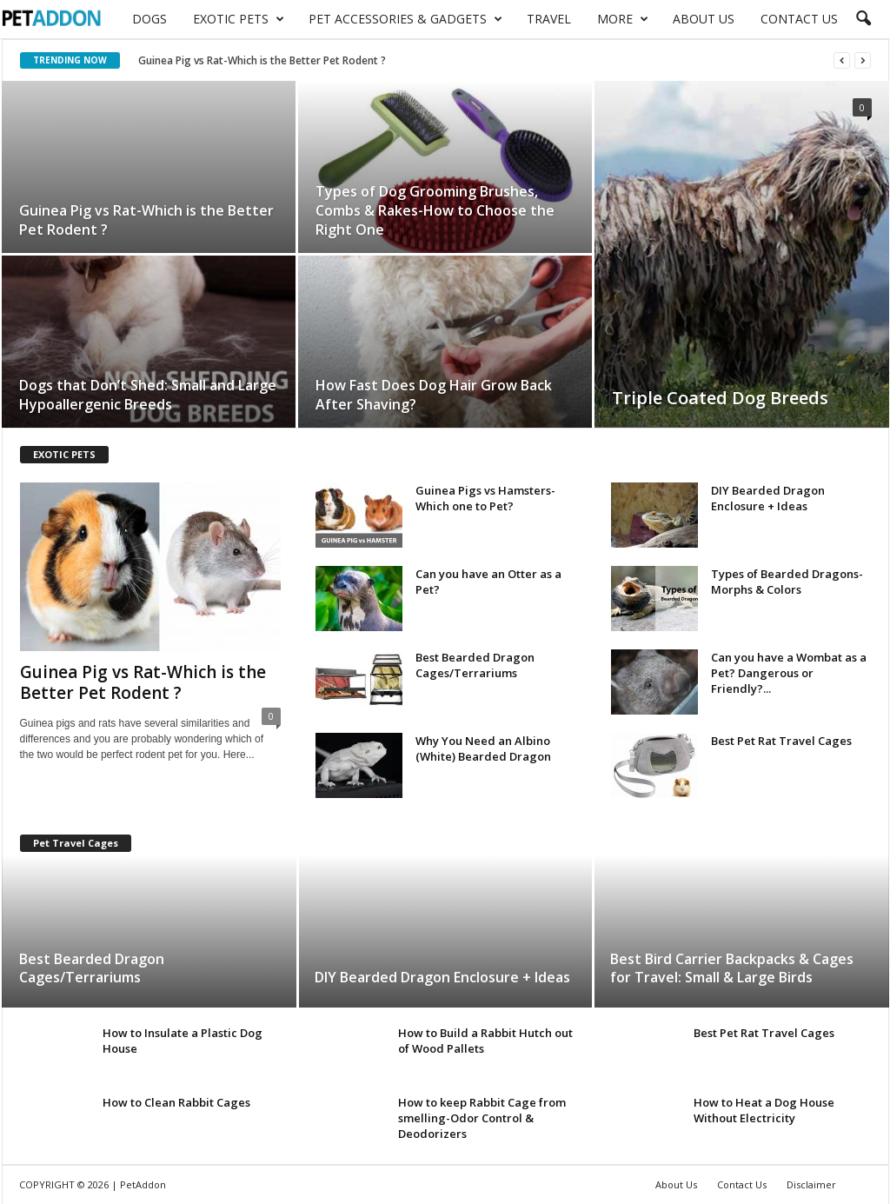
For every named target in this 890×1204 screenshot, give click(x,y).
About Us (703, 18)
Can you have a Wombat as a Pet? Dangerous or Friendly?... (789, 672)
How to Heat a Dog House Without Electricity (764, 1110)
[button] (863, 19)
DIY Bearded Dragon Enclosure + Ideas (768, 498)
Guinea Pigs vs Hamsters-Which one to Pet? (485, 498)
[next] (862, 60)
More (622, 19)
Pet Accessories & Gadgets (405, 19)
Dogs (149, 18)
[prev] (842, 60)
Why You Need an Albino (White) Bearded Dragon (483, 748)
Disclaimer (811, 1184)
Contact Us (799, 18)
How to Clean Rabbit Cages (176, 1102)
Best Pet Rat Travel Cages (781, 740)
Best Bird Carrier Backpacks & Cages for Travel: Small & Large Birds (731, 968)
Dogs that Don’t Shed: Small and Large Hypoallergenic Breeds (147, 395)
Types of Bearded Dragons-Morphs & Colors (787, 581)
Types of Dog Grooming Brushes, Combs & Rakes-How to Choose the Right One (435, 210)
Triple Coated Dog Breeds (720, 397)
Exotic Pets (238, 19)
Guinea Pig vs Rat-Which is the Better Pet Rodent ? (262, 60)
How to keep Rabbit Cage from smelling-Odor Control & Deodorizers (482, 1117)
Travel (549, 18)
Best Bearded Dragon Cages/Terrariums (475, 665)
